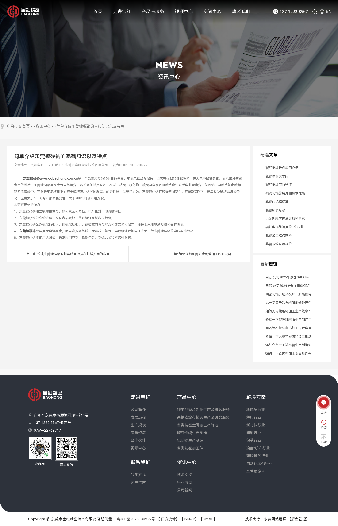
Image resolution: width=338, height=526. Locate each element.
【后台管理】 (298, 519)
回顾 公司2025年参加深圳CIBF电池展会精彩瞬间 (287, 278)
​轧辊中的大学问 (276, 176)
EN (329, 11)
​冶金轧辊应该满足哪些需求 (285, 218)
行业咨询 (184, 482)
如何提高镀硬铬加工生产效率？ (288, 311)
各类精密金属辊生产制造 (197, 425)
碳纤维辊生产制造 (192, 433)
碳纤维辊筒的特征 (278, 185)
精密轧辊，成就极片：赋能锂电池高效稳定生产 (288, 295)
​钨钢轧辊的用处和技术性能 (285, 193)
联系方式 (138, 475)
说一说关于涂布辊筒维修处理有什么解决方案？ (288, 304)
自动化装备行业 (259, 463)
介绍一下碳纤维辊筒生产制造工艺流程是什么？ (288, 321)
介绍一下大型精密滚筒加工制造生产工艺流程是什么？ (288, 338)
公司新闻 (184, 490)
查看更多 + (255, 471)
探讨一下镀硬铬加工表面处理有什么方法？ (288, 355)
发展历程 (138, 417)
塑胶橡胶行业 (257, 456)
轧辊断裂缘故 (275, 210)
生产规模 (138, 425)
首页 (97, 11)
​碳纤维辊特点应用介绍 (281, 168)
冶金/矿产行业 (258, 448)
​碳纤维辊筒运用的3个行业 (284, 227)
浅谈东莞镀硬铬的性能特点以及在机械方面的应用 (73, 254)
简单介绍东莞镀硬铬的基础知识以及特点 (90, 126)
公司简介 (138, 409)
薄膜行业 (253, 417)
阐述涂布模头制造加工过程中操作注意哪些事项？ (288, 329)
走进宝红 (122, 11)
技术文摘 (184, 475)
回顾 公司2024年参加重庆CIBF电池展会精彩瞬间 (287, 287)
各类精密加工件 (190, 448)
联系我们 (241, 11)
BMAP (189, 519)
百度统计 (168, 519)
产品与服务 (153, 11)
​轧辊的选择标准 (276, 202)
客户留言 (138, 482)
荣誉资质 (138, 433)
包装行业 (253, 440)
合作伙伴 (138, 440)
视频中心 (184, 11)
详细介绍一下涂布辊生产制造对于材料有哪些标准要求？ (288, 346)
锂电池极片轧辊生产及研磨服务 (203, 409)
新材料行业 (255, 425)
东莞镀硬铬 (31, 178)
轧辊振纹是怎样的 (278, 244)
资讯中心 (212, 11)
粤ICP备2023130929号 (136, 519)
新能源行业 (255, 409)
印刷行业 (253, 433)
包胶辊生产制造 (190, 440)
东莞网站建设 (275, 519)
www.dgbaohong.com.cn (59, 178)
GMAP (208, 519)
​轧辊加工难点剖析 (278, 235)
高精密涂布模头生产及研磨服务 (203, 417)
